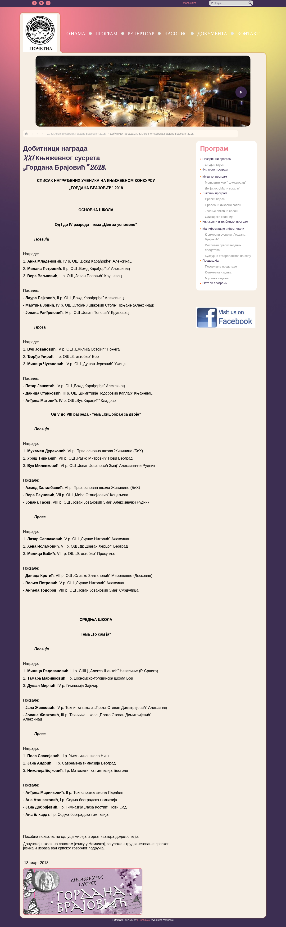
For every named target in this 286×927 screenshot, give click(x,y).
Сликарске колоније (219, 217)
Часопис (175, 33)
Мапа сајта (189, 2)
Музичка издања (217, 278)
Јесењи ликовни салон (221, 211)
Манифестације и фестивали (223, 228)
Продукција (210, 260)
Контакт (248, 33)
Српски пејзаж (215, 199)
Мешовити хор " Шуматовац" (225, 182)
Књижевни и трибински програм (225, 221)
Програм (106, 33)
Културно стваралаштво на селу (228, 256)
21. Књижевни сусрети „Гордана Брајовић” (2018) (76, 133)
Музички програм (214, 176)
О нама (75, 33)
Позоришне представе (221, 266)
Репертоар (141, 33)
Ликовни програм (214, 193)
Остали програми (214, 283)
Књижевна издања (218, 272)
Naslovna (26, 134)
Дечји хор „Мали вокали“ (222, 188)
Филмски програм (214, 169)
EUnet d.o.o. (143, 920)
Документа (212, 33)
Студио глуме (214, 165)
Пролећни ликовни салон (223, 205)
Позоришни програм (216, 159)
